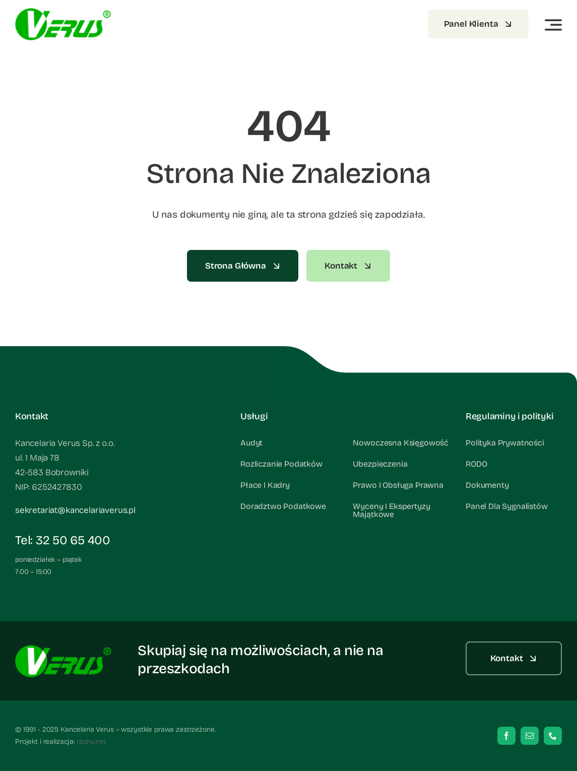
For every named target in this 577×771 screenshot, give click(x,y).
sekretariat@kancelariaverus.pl (75, 510)
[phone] (553, 736)
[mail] (530, 736)
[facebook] (506, 736)
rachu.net (91, 741)
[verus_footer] (63, 12)
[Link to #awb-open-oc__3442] (553, 24)
